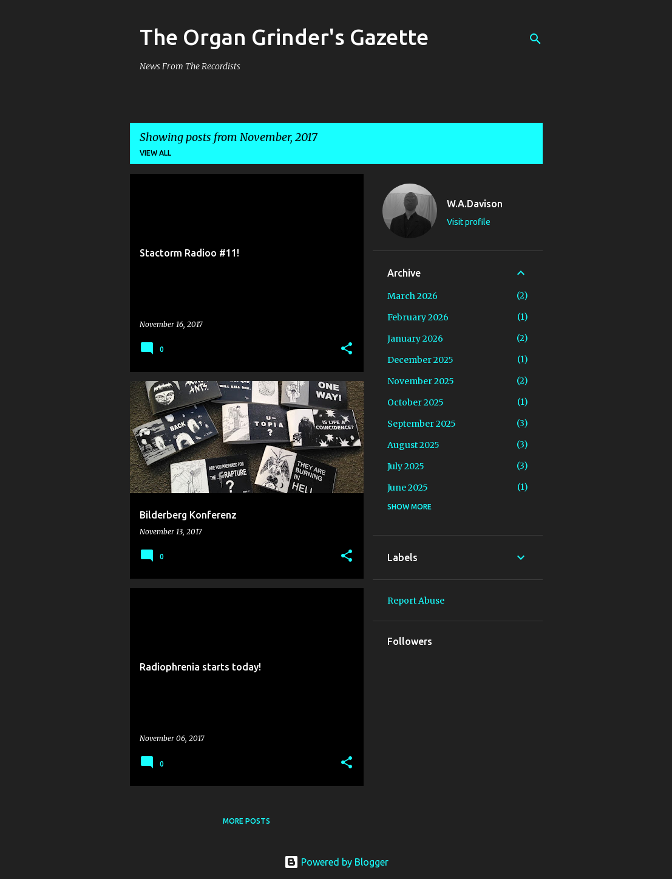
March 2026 (412, 296)
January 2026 (415, 338)
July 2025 (405, 466)
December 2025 (420, 359)
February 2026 (418, 317)
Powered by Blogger (336, 862)
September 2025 (421, 423)
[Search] (535, 38)
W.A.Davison (475, 203)
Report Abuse (415, 600)
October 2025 (415, 402)
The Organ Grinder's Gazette (284, 36)
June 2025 (407, 487)
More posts (246, 821)
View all (155, 153)
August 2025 (413, 444)
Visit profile (468, 222)
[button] (346, 349)
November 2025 (420, 381)
